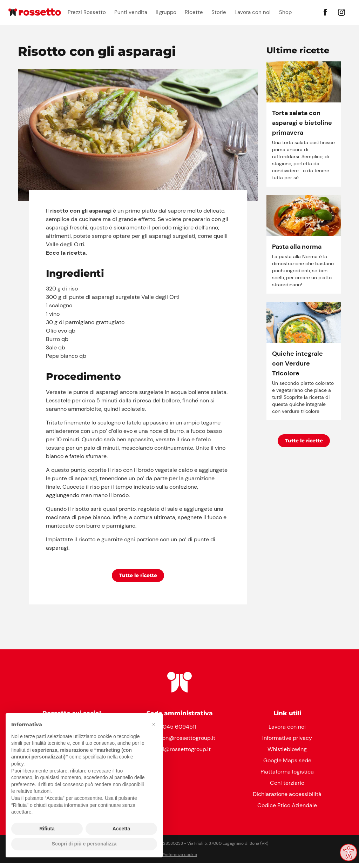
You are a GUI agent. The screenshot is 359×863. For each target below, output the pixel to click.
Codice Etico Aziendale (287, 805)
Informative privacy (287, 738)
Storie (218, 12)
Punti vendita (130, 12)
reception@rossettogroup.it (179, 738)
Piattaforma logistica (287, 771)
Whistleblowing (287, 749)
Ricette (194, 12)
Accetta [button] (121, 828)
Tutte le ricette (138, 575)
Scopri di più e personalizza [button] (84, 844)
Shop (285, 12)
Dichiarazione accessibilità (287, 794)
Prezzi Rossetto (87, 12)
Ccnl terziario (287, 783)
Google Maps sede (287, 760)
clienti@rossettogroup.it (179, 749)
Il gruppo (166, 12)
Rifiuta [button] (47, 828)
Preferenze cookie (179, 854)
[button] (153, 724)
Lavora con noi (253, 12)
